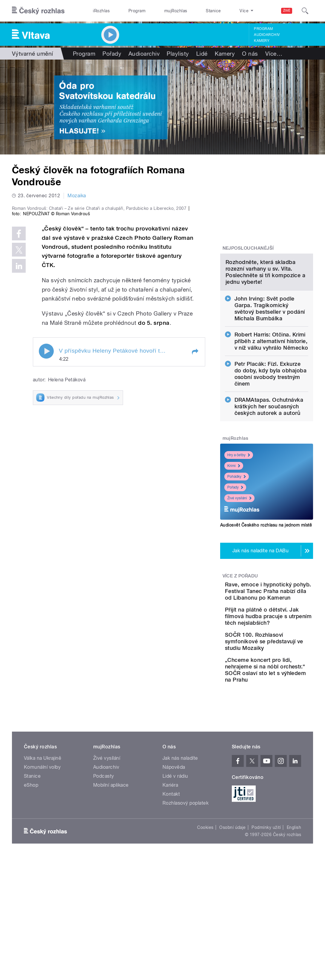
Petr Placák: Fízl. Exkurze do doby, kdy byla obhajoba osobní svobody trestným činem (270, 426)
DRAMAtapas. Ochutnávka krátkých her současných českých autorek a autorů (268, 458)
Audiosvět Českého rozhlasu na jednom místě (266, 577)
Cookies (205, 932)
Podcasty (103, 881)
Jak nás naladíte (180, 863)
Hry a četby (238, 507)
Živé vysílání (239, 550)
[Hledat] (305, 11)
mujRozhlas (158, 10)
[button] (195, 460)
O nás (250, 53)
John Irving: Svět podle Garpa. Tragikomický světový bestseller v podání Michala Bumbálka (269, 361)
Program (126, 10)
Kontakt (171, 899)
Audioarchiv (267, 35)
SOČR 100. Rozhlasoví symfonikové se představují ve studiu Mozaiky (285, 733)
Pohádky (236, 529)
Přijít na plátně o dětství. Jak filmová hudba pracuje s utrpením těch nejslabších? (282, 695)
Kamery (261, 41)
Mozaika (77, 195)
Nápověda (173, 872)
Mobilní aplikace (111, 890)
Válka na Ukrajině (42, 863)
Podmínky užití (266, 932)
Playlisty (178, 53)
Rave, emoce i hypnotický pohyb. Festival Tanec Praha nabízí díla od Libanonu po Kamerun (285, 653)
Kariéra (170, 890)
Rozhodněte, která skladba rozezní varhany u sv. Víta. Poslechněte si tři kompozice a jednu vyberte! (265, 324)
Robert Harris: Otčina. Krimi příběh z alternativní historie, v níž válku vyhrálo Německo (271, 393)
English (294, 932)
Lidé (202, 53)
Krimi (233, 518)
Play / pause (46, 460)
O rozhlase (220, 10)
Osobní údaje (232, 932)
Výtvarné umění (32, 53)
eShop (31, 890)
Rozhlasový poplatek (185, 908)
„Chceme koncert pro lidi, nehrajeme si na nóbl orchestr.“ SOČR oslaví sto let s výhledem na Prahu (285, 771)
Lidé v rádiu (175, 881)
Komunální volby (42, 872)
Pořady (111, 53)
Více (273, 53)
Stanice (189, 10)
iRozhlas (98, 10)
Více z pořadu (240, 628)
